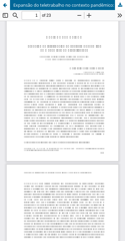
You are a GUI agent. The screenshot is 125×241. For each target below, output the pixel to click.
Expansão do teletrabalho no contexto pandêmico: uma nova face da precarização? (69, 5)
